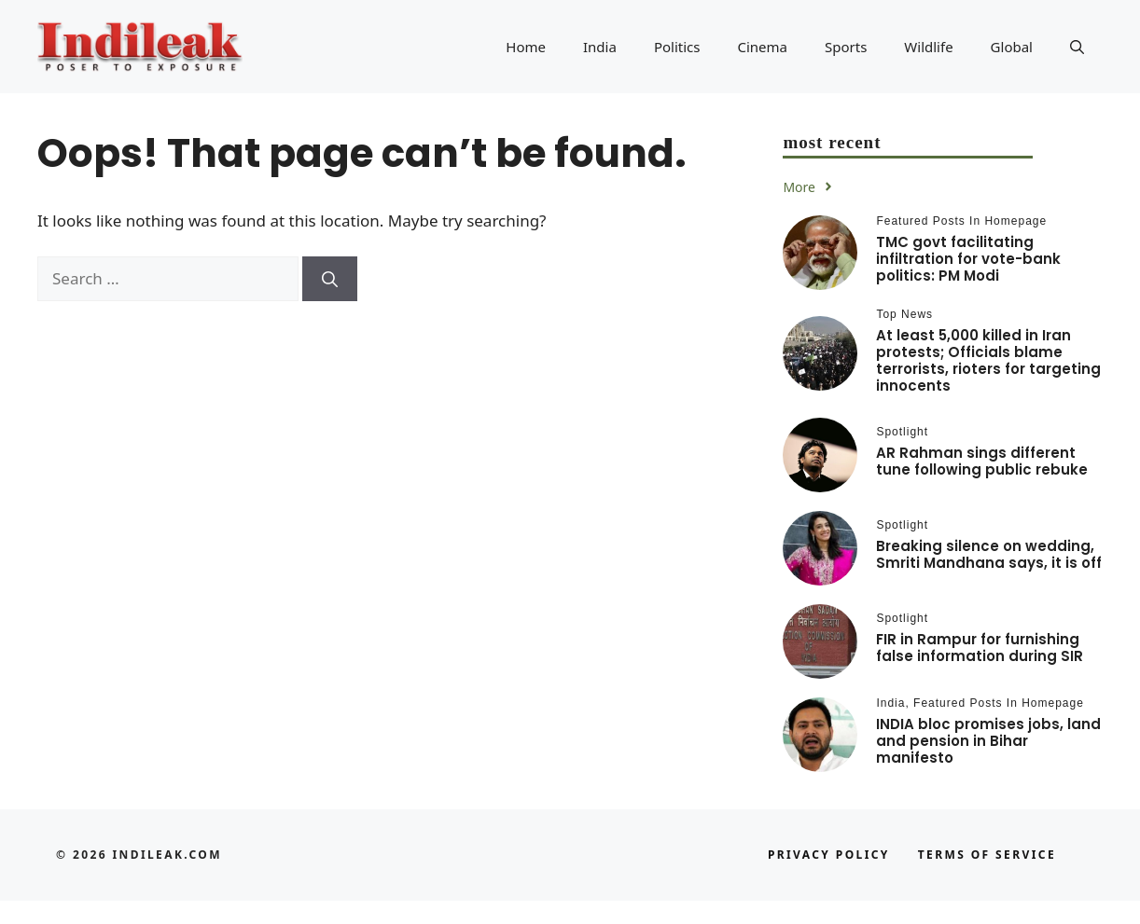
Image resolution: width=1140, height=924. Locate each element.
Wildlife (928, 46)
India (600, 46)
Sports (846, 46)
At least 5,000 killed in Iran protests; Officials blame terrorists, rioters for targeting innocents (988, 360)
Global (1012, 46)
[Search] (329, 278)
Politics (677, 46)
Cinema (762, 46)
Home (526, 46)
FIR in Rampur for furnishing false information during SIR (979, 647)
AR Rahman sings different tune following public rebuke (982, 461)
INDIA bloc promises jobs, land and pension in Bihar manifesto (988, 740)
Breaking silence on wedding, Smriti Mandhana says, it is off (989, 554)
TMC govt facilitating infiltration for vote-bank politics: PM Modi (968, 258)
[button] (1077, 47)
